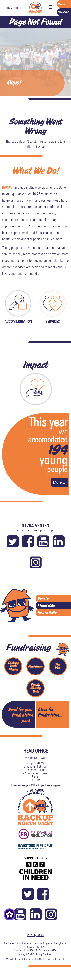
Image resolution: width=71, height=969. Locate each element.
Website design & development (21, 958)
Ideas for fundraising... (50, 712)
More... (59, 482)
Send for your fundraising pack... (20, 715)
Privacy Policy (35, 935)
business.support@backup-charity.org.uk (35, 530)
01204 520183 (13, 8)
